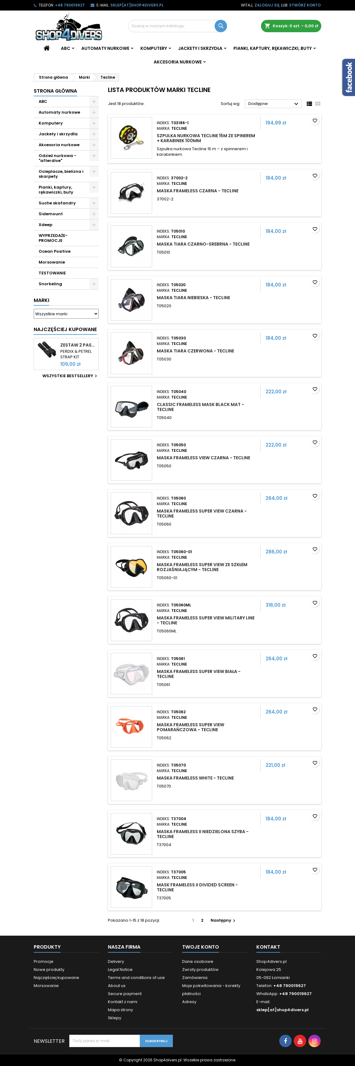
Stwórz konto (305, 5)
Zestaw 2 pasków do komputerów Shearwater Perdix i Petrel (78, 345)
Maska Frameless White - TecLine (195, 778)
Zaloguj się (267, 5)
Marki (41, 300)
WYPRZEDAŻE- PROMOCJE (53, 238)
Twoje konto (200, 946)
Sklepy (114, 1018)
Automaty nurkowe (105, 48)
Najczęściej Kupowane (65, 329)
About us (117, 986)
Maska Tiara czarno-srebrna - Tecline (203, 244)
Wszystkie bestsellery (70, 376)
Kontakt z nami (122, 1002)
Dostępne (274, 104)
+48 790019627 (70, 5)
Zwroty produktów (200, 969)
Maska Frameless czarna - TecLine (197, 191)
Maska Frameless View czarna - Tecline (203, 458)
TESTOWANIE (52, 273)
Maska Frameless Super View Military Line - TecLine (205, 620)
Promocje (43, 961)
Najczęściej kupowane (56, 978)
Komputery (153, 48)
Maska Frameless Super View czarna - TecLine (202, 513)
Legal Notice (120, 969)
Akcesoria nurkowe (178, 62)
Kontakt (268, 946)
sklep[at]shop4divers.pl (137, 5)
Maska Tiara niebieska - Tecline (193, 298)
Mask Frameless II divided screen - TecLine (197, 887)
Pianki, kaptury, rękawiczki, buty (272, 48)
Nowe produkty (49, 969)
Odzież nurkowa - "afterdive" (57, 158)
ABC (65, 48)
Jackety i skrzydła (200, 48)
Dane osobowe (197, 961)
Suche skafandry (57, 203)
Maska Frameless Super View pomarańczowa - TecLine (190, 727)
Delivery (116, 961)
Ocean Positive (55, 251)
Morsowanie (52, 262)
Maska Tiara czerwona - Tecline (195, 351)
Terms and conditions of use (136, 978)
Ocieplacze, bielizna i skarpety (61, 173)
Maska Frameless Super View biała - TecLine (199, 673)
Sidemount (51, 214)
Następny (224, 920)
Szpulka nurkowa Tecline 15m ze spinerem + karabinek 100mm (206, 138)
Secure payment (125, 994)
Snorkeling (50, 284)
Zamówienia (194, 978)
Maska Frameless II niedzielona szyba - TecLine (203, 834)
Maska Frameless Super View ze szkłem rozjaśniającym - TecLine (202, 567)
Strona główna (55, 90)
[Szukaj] (177, 26)
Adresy (189, 1002)
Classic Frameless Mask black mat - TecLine (200, 407)
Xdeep (45, 225)
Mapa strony (120, 1010)
